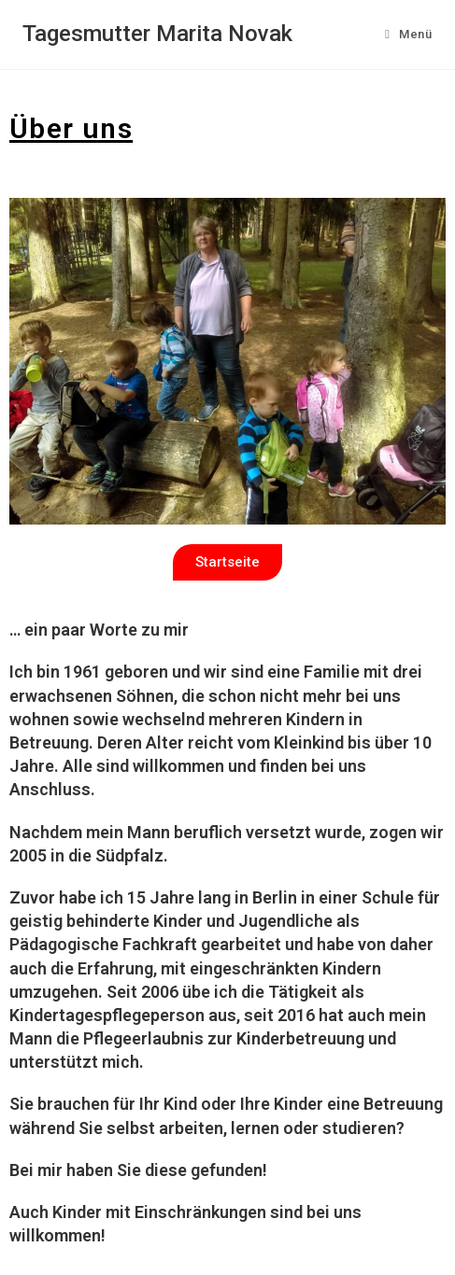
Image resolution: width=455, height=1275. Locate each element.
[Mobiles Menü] (408, 34)
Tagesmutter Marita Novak (157, 34)
